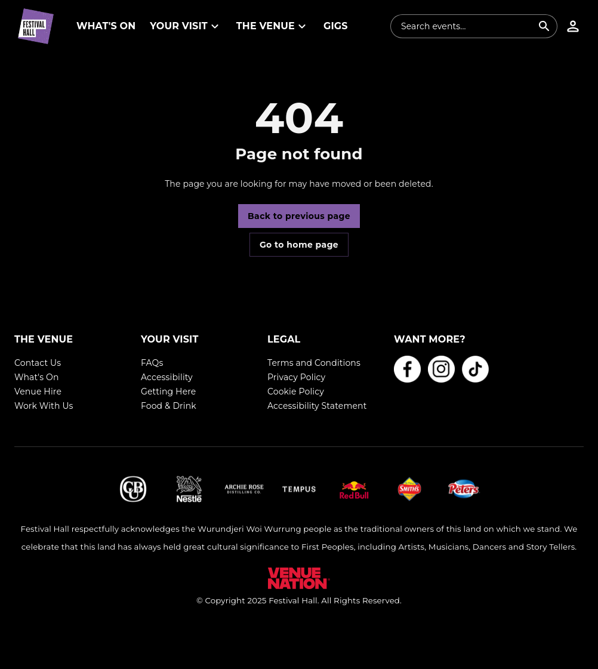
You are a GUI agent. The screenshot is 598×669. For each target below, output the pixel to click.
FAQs (152, 362)
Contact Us (37, 362)
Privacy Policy (296, 377)
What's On (36, 377)
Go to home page (299, 244)
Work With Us (43, 405)
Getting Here (168, 391)
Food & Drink (168, 405)
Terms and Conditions (313, 362)
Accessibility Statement (317, 405)
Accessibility (167, 377)
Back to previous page (299, 216)
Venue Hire (37, 391)
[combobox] (466, 26)
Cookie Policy (295, 391)
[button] (186, 26)
